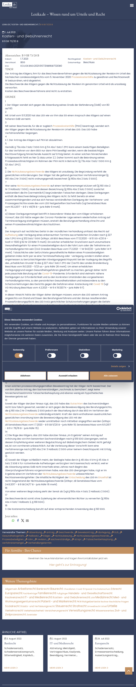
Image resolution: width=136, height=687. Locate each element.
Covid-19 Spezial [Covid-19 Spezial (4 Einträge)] (84, 589)
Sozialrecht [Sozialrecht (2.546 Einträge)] (12, 606)
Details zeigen (118, 366)
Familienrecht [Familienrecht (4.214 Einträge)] (47, 593)
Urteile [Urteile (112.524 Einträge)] (112, 606)
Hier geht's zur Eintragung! (68, 565)
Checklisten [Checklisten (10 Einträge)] (70, 589)
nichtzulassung (62, 536)
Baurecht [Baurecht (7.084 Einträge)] (56, 589)
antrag (49, 532)
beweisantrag (84, 532)
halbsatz (32, 536)
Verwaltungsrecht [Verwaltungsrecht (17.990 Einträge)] (82, 610)
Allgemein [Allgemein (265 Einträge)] (11, 589)
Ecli (115, 532)
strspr (77, 539)
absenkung (34, 532)
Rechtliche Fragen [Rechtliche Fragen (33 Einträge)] (119, 601)
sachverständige (59, 539)
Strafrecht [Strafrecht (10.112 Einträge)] (80, 606)
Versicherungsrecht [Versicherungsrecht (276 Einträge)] (56, 610)
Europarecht (102, 643)
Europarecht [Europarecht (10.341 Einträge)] (13, 593)
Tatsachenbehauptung (98, 539)
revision (41, 539)
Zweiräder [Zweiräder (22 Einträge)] (32, 614)
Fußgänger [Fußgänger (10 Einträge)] (62, 593)
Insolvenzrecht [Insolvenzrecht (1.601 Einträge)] (14, 597)
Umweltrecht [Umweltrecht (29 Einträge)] (94, 606)
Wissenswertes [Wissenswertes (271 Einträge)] (105, 610)
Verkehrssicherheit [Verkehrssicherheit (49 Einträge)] (34, 610)
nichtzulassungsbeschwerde (92, 536)
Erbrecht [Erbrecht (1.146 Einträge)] (116, 589)
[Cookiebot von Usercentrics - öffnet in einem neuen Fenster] (118, 309)
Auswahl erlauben (68, 375)
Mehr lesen (11, 667)
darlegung (102, 532)
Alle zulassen (111, 375)
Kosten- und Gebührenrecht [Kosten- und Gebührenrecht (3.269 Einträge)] (71, 597)
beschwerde (65, 532)
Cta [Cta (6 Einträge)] (95, 589)
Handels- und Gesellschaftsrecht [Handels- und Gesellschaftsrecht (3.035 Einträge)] (90, 593)
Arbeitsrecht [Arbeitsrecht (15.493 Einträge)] (27, 589)
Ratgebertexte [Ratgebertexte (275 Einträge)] (91, 601)
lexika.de (6, 24)
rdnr (29, 539)
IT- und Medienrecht (62, 643)
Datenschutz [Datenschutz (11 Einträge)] (103, 589)
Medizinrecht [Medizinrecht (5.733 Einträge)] (104, 597)
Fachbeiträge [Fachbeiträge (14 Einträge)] (30, 593)
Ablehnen (25, 375)
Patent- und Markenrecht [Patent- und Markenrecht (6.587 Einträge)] (58, 601)
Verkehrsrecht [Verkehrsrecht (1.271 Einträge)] (14, 610)
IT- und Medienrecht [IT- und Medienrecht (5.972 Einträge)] (38, 597)
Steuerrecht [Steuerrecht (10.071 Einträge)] (63, 606)
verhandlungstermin (38, 543)
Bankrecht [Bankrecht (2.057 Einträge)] (43, 589)
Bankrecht (10, 643)
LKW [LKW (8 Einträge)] (93, 597)
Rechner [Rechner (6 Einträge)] (105, 601)
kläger (45, 536)
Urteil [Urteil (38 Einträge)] (104, 606)
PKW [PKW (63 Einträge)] (79, 601)
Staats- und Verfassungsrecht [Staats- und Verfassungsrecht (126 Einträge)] (37, 606)
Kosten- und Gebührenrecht (25, 24)
